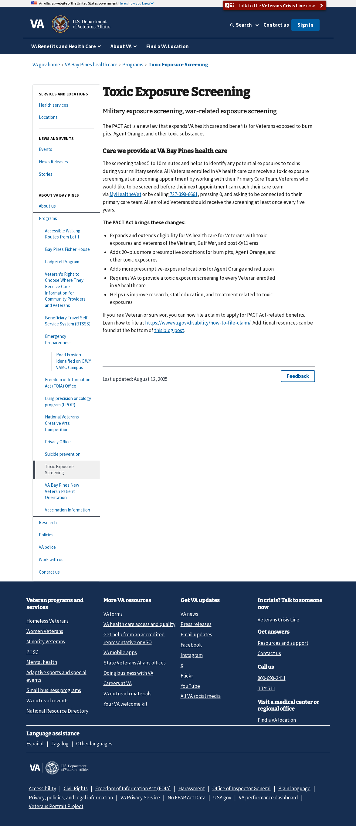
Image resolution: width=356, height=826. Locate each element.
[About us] (66, 206)
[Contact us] (66, 572)
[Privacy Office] (66, 442)
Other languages (94, 743)
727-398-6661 (184, 194)
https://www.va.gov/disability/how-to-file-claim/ (198, 322)
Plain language (294, 788)
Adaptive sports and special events (56, 676)
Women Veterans (44, 631)
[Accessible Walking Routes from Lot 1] (66, 234)
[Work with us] (66, 560)
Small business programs (53, 690)
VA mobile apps (120, 652)
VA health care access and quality (139, 624)
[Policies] (66, 535)
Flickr (187, 675)
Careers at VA (117, 683)
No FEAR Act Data (186, 797)
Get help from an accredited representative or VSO (134, 638)
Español (35, 743)
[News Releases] (66, 162)
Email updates (196, 634)
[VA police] (66, 547)
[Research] (66, 523)
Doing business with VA (128, 673)
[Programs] (66, 218)
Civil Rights (76, 788)
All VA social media (201, 696)
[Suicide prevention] (66, 454)
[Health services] (66, 105)
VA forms (113, 614)
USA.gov (222, 797)
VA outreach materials (127, 693)
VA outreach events (47, 700)
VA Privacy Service (140, 797)
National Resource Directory (57, 711)
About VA (121, 46)
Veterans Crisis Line (278, 619)
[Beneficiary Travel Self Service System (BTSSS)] (66, 321)
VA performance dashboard (268, 797)
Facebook (191, 644)
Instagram (192, 655)
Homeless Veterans (47, 621)
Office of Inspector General (241, 788)
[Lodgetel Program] (66, 262)
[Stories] (66, 174)
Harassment (191, 788)
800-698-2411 (272, 678)
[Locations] (66, 117)
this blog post (169, 330)
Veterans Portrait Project (56, 806)
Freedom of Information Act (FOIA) (133, 788)
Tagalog (60, 743)
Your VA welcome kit (125, 704)
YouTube (190, 686)
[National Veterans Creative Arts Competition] (66, 423)
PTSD (32, 651)
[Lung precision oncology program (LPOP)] (66, 401)
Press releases (196, 624)
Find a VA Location (167, 46)
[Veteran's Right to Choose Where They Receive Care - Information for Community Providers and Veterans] (66, 290)
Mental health (41, 662)
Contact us (276, 25)
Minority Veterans (45, 641)
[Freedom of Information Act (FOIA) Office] (66, 383)
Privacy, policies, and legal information (71, 797)
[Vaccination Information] (66, 510)
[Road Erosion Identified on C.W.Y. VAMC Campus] (66, 361)
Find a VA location (277, 720)
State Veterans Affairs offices (134, 662)
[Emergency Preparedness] (66, 339)
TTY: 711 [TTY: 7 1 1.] (266, 688)
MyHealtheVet (125, 194)
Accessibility (42, 788)
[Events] (66, 149)
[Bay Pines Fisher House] (66, 249)
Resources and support (283, 643)
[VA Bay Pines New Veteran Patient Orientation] (66, 491)
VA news (189, 614)
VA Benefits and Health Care (63, 46)
